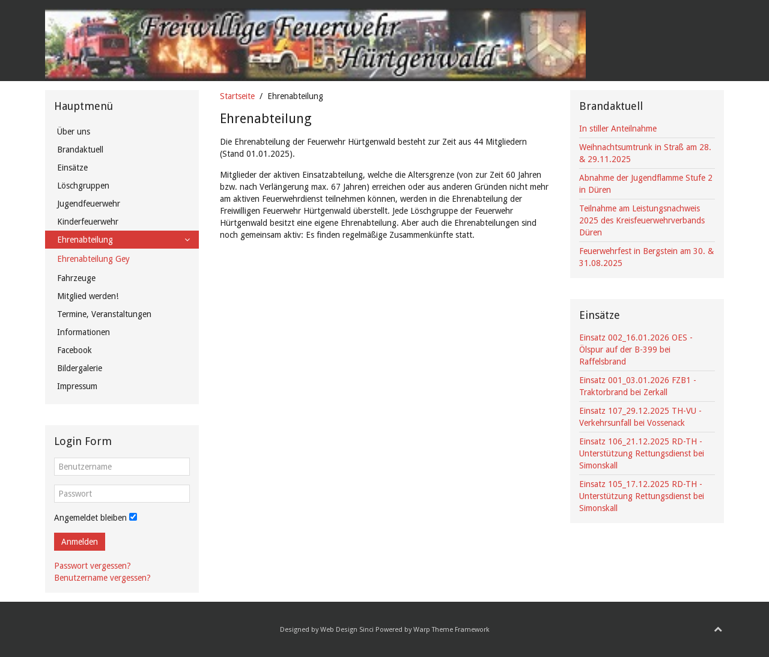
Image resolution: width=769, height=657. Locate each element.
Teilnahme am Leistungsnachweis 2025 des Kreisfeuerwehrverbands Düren (642, 220)
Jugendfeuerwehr (88, 203)
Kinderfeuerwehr (87, 221)
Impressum (77, 386)
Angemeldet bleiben (90, 517)
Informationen (83, 332)
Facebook (74, 350)
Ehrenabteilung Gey (93, 259)
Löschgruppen (83, 185)
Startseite (237, 96)
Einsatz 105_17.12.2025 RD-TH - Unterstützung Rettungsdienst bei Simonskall (641, 496)
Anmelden (79, 541)
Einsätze (72, 167)
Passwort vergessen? (92, 566)
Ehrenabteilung (85, 239)
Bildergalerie (79, 368)
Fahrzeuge (76, 278)
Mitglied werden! (87, 296)
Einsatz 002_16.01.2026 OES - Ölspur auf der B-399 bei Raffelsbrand (636, 349)
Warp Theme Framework (451, 630)
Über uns (73, 131)
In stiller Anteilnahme (618, 128)
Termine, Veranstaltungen (104, 314)
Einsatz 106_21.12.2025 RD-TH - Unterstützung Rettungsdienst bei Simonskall (641, 453)
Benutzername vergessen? (102, 578)
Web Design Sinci (347, 630)
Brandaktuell (80, 149)
